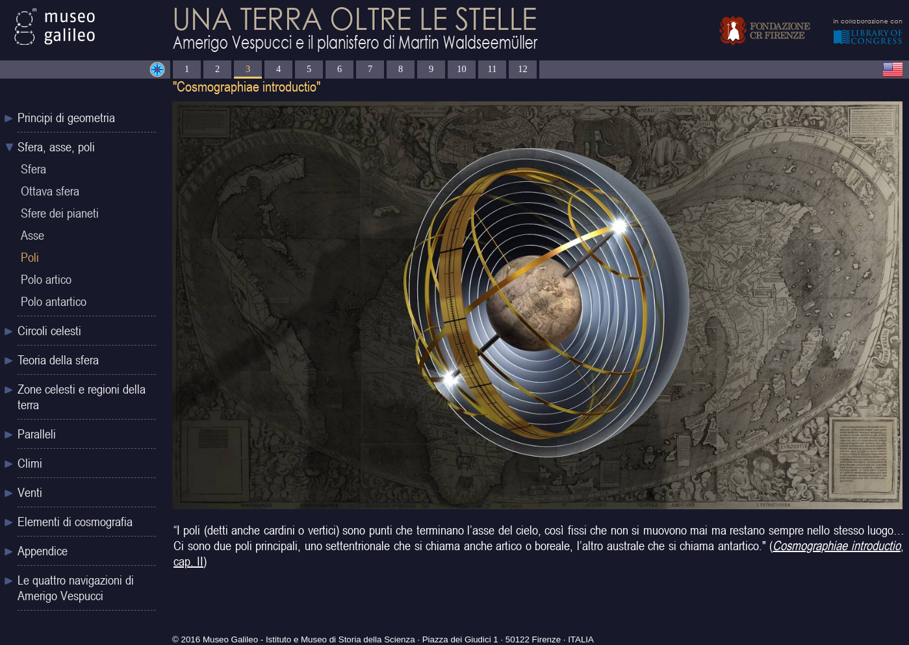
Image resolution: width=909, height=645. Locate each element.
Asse (32, 235)
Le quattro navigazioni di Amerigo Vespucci (76, 587)
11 (492, 69)
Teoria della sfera (58, 360)
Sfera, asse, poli (56, 147)
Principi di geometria (66, 117)
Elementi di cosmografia (75, 521)
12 (522, 69)
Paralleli (37, 434)
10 (461, 69)
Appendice (43, 551)
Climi (30, 463)
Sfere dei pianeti (60, 213)
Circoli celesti (49, 330)
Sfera (33, 169)
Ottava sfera (50, 191)
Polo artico (46, 279)
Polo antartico (53, 301)
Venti (30, 492)
